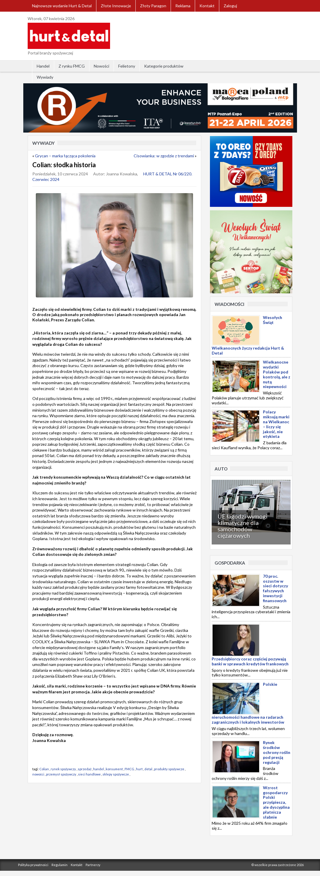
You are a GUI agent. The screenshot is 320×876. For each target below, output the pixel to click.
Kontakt (207, 5)
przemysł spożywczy (61, 774)
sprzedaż (84, 769)
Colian (44, 769)
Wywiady (45, 77)
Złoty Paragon (153, 5)
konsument (114, 769)
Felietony (126, 66)
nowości (38, 774)
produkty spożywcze (169, 769)
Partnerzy (93, 865)
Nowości (101, 66)
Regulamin (60, 865)
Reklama (182, 5)
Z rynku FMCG (72, 66)
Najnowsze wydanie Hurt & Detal (62, 5)
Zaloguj (230, 5)
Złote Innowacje (116, 5)
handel (98, 769)
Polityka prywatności (33, 865)
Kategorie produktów (163, 66)
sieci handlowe (89, 774)
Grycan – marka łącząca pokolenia (65, 155)
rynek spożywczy (63, 769)
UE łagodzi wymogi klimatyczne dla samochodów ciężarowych (243, 526)
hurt (139, 769)
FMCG (129, 769)
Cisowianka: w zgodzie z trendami (164, 155)
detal (148, 769)
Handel (43, 66)
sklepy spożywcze (115, 774)
